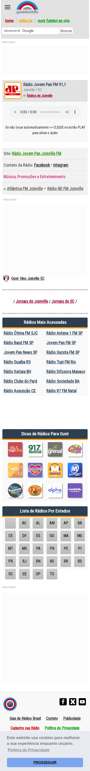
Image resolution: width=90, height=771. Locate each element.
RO (52, 561)
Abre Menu (7, 7)
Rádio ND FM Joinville (65, 188)
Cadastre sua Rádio (25, 728)
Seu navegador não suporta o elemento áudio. (45, 112)
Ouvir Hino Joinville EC (27, 278)
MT (10, 548)
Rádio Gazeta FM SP (62, 352)
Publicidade (72, 718)
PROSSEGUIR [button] (45, 762)
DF (24, 535)
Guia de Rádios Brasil (25, 718)
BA (80, 523)
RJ (24, 561)
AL (38, 523)
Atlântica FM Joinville (25, 188)
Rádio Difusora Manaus (65, 371)
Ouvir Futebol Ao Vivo (54, 20)
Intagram (60, 165)
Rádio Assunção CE (20, 391)
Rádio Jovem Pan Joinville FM (36, 153)
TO (52, 574)
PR (10, 561)
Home (9, 20)
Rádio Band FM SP (18, 342)
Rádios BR (26, 20)
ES (38, 535)
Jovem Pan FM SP (61, 342)
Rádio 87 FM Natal (61, 391)
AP (66, 523)
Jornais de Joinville (32, 301)
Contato (52, 718)
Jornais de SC (62, 301)
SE (24, 574)
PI (79, 548)
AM (51, 523)
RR (66, 561)
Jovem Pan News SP (20, 352)
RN (38, 561)
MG (79, 535)
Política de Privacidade (62, 728)
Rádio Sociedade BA (62, 381)
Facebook (42, 165)
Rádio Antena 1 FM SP (64, 333)
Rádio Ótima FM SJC (21, 333)
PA (38, 548)
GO (52, 535)
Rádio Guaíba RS (17, 362)
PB (52, 548)
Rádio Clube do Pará (20, 381)
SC (10, 574)
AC (24, 523)
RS (80, 561)
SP (38, 574)
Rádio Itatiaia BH (17, 371)
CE (10, 535)
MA (65, 535)
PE (66, 548)
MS (24, 548)
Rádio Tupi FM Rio (61, 362)
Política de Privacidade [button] (28, 750)
